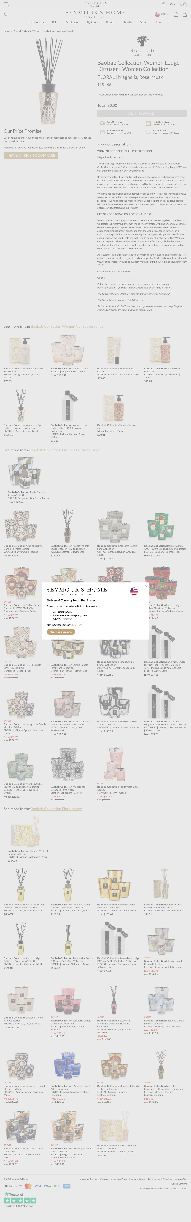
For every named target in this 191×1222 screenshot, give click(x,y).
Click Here (76, 624)
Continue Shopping (61, 632)
